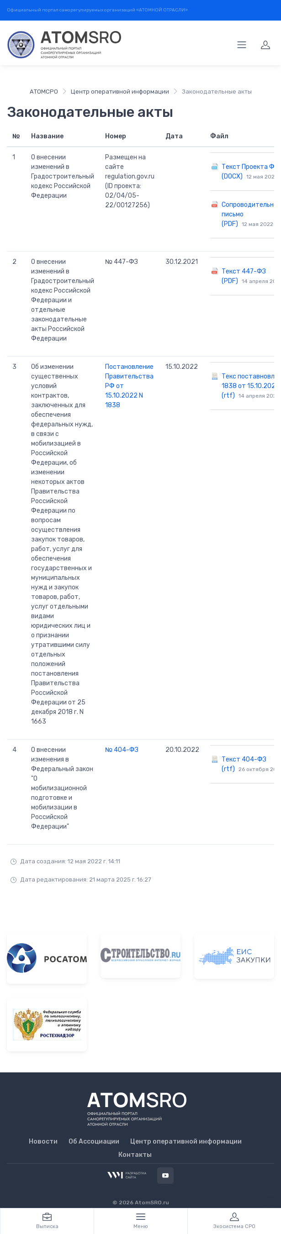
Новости (43, 1141)
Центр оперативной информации (120, 91)
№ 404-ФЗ (121, 750)
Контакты (135, 1155)
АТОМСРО (44, 91)
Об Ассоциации (94, 1141)
